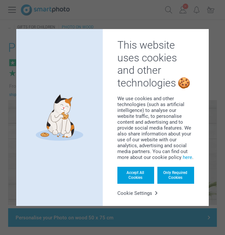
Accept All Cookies (135, 175)
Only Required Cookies (175, 175)
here (187, 157)
